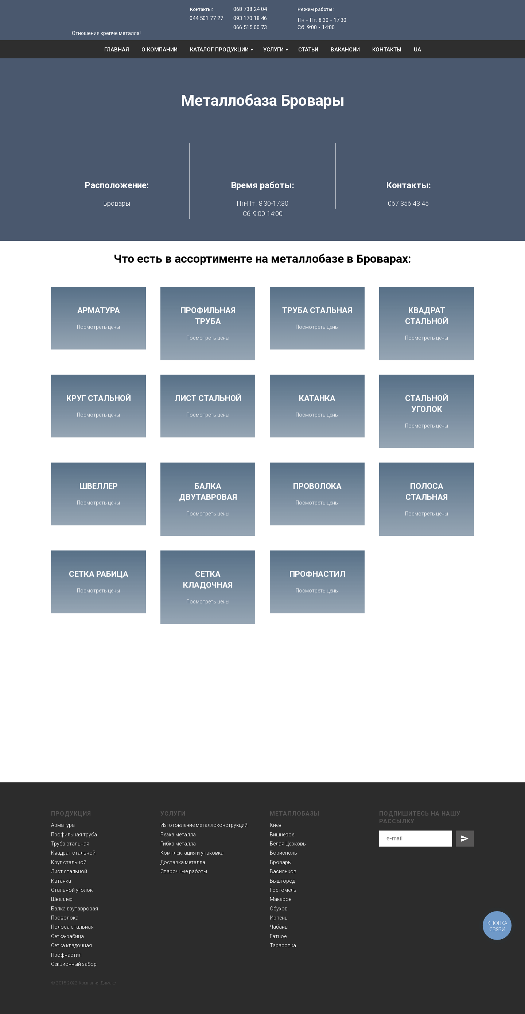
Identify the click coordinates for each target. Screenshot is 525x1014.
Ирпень (279, 918)
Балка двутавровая (74, 908)
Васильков (283, 871)
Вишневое (282, 834)
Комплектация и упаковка (191, 853)
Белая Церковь (288, 844)
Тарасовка (283, 945)
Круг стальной (68, 862)
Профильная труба (74, 834)
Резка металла (178, 834)
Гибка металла (178, 844)
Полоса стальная (72, 927)
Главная (116, 49)
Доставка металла (182, 862)
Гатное (278, 936)
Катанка (61, 880)
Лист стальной (69, 871)
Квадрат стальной (73, 853)
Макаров (281, 899)
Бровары (281, 862)
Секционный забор (74, 964)
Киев (275, 825)
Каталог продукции (219, 49)
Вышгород (282, 880)
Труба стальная (70, 844)
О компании (159, 49)
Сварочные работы (183, 871)
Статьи (308, 49)
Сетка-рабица (67, 936)
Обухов (279, 908)
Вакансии (345, 49)
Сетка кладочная (71, 945)
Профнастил (66, 954)
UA (417, 49)
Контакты (386, 49)
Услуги (273, 49)
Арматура (63, 825)
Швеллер (62, 899)
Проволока (64, 918)
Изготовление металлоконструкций (204, 825)
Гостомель (283, 890)
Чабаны (279, 927)
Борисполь (283, 853)
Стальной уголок (72, 890)
